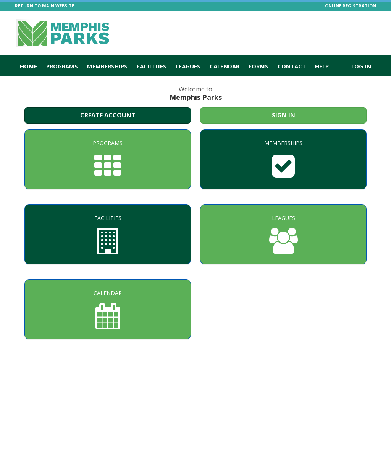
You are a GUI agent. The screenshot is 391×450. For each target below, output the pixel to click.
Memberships (107, 66)
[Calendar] (107, 309)
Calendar (224, 66)
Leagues (188, 66)
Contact (292, 66)
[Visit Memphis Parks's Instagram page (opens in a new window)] (348, 25)
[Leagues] (283, 234)
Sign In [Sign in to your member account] (283, 115)
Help (322, 66)
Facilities (151, 66)
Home (28, 66)
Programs (62, 66)
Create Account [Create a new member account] (108, 115)
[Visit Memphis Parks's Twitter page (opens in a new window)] (361, 25)
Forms (258, 66)
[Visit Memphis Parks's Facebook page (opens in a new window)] (375, 25)
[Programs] (107, 159)
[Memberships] (283, 159)
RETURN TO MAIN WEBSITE (44, 5)
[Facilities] (107, 234)
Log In (361, 66)
